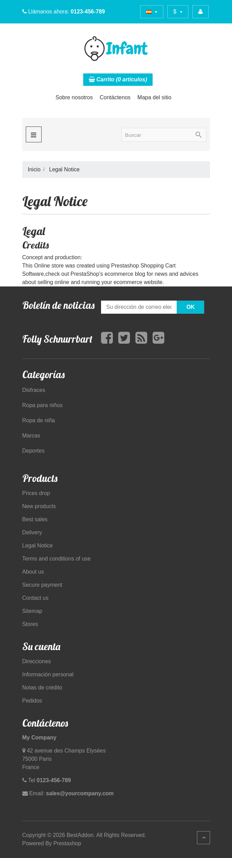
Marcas (31, 435)
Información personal (48, 674)
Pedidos (32, 701)
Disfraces (33, 390)
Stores (30, 624)
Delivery (32, 532)
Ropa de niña (38, 420)
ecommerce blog (124, 274)
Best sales (35, 519)
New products (39, 506)
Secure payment (42, 585)
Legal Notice (37, 545)
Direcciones (36, 661)
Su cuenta (41, 646)
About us (33, 572)
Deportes (33, 451)
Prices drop (36, 493)
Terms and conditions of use (56, 559)
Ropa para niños (42, 405)
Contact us (35, 598)
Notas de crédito (42, 687)
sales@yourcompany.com (80, 793)
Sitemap (32, 611)
